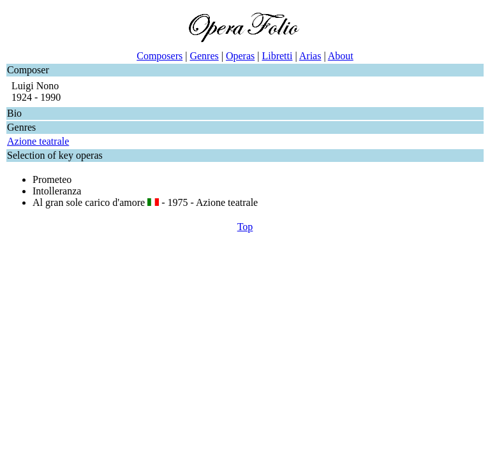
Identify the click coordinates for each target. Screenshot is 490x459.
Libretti (277, 55)
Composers (159, 55)
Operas (240, 55)
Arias (310, 55)
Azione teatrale (38, 141)
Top (245, 226)
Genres (203, 55)
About (340, 55)
